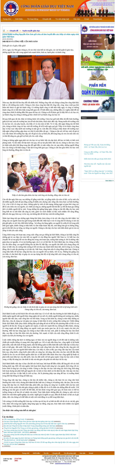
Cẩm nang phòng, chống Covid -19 (15, 419)
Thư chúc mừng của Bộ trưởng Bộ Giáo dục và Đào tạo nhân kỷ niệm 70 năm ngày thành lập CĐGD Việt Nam (40, 434)
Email (91, 453)
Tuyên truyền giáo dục (31, 31)
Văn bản (83, 453)
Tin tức (46, 453)
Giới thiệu (36, 453)
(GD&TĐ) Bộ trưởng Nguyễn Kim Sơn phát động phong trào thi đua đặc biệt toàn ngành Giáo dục (36, 424)
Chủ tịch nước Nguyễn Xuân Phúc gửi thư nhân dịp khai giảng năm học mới (28, 421)
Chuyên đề (14, 31)
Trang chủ (25, 453)
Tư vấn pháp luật (70, 453)
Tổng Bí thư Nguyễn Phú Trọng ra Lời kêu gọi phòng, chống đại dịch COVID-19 (30, 428)
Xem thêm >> (109, 180)
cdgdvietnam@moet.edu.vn (63, 463)
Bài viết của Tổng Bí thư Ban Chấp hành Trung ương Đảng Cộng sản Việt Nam (30, 426)
